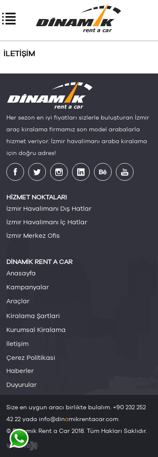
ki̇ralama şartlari (33, 315)
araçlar (17, 301)
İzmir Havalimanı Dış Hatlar (48, 208)
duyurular (21, 384)
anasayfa (21, 273)
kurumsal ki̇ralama (36, 329)
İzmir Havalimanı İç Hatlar (46, 222)
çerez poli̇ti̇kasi (30, 357)
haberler (20, 370)
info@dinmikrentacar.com (78, 419)
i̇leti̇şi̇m (17, 343)
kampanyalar (27, 287)
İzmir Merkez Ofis (33, 235)
